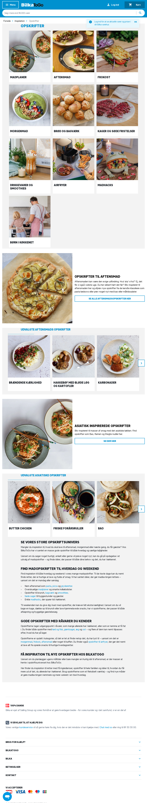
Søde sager (30, 596)
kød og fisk (57, 629)
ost (84, 629)
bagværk (49, 592)
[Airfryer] (76, 166)
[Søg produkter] (140, 13)
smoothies (63, 592)
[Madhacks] (120, 166)
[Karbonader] (121, 363)
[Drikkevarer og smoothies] (32, 166)
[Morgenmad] (32, 110)
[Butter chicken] (31, 509)
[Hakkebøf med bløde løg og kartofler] (76, 363)
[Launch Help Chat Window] (7, 796)
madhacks (36, 599)
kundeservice (26, 727)
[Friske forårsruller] (76, 509)
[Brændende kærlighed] (31, 363)
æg (77, 629)
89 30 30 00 (130, 727)
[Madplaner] (32, 56)
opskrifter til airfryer (98, 641)
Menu (10, 5)
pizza (55, 586)
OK (135, 22)
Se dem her (110, 441)
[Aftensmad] (76, 56)
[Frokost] (120, 56)
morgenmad (26, 641)
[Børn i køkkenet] (32, 221)
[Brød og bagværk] (76, 110)
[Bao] (121, 509)
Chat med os (105, 727)
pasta (48, 586)
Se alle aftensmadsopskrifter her (110, 298)
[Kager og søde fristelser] (120, 110)
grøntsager (69, 629)
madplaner (43, 589)
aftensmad (47, 641)
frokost (37, 641)
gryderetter (66, 586)
